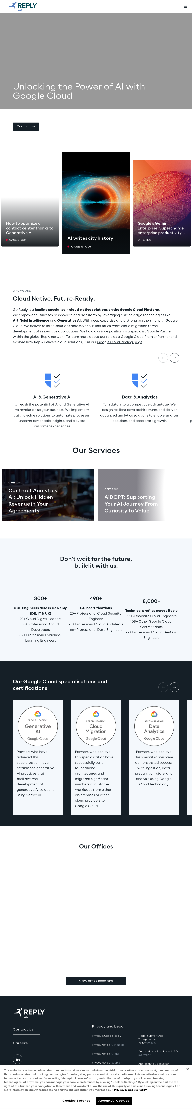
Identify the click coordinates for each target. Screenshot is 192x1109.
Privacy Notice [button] (108, 1045)
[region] (96, 1087)
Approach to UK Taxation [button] (153, 1064)
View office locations (96, 981)
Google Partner (159, 331)
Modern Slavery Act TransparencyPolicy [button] (150, 1039)
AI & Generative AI (52, 397)
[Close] (187, 1069)
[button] (26, 127)
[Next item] (174, 358)
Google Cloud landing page (119, 342)
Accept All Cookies (113, 1101)
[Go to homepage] (27, 6)
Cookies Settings (76, 1101)
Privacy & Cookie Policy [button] (106, 1036)
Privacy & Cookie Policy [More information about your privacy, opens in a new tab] (130, 1090)
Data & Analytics (140, 397)
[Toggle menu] (185, 6)
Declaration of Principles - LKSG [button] (158, 1053)
